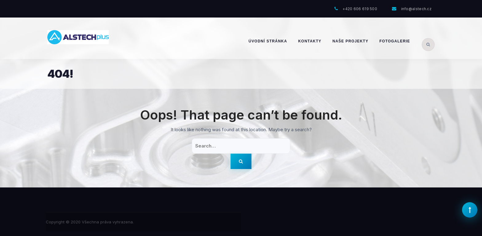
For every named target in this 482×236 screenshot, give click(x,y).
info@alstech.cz (416, 8)
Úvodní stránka (268, 41)
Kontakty (309, 41)
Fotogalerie (394, 41)
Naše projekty (350, 41)
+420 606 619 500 (359, 8)
